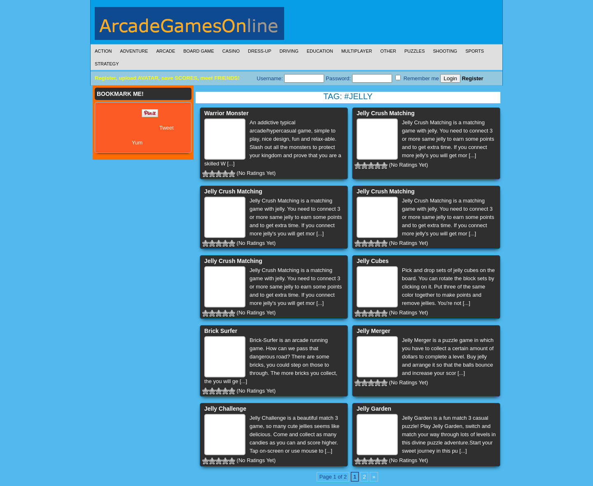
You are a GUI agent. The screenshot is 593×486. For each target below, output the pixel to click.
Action (103, 51)
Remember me (417, 78)
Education (320, 51)
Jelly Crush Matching (386, 113)
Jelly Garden (374, 408)
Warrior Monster (226, 113)
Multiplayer (356, 51)
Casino (231, 51)
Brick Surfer (220, 331)
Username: (290, 78)
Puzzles (414, 51)
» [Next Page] (373, 477)
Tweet (166, 128)
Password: (359, 78)
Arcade (165, 51)
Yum (137, 143)
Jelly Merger (373, 331)
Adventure (134, 51)
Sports (474, 51)
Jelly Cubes (373, 261)
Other (388, 51)
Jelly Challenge (225, 408)
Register (472, 78)
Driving (289, 51)
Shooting (445, 51)
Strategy (107, 63)
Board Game (198, 51)
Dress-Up (259, 51)
